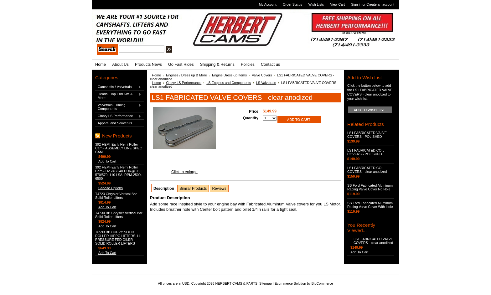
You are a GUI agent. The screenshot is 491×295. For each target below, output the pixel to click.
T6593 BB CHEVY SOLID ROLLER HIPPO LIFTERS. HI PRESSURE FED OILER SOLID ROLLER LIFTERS (118, 237)
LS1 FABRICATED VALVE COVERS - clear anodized (373, 241)
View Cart (337, 4)
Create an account (380, 4)
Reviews (219, 188)
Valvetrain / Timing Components (118, 107)
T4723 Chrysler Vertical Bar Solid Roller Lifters (116, 195)
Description (163, 188)
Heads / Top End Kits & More (118, 96)
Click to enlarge (184, 172)
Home (156, 75)
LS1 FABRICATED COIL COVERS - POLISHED (365, 152)
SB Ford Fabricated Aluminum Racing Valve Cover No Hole (370, 187)
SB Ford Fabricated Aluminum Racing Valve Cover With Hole (370, 205)
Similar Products (193, 188)
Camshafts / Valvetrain (118, 87)
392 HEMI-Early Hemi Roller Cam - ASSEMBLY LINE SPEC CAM (118, 148)
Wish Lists (316, 4)
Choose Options (110, 188)
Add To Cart (107, 161)
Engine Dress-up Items (229, 75)
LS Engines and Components (228, 83)
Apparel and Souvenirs (115, 123)
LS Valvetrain (266, 83)
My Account (268, 4)
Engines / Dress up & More (186, 75)
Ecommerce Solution (290, 283)
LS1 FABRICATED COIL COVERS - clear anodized (367, 169)
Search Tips (216, 50)
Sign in (356, 4)
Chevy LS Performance (118, 116)
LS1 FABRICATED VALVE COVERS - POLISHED (367, 134)
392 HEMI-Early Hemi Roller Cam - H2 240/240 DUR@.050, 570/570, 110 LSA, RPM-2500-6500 (118, 172)
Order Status (292, 4)
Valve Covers (262, 75)
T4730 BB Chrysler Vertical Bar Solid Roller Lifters (118, 215)
